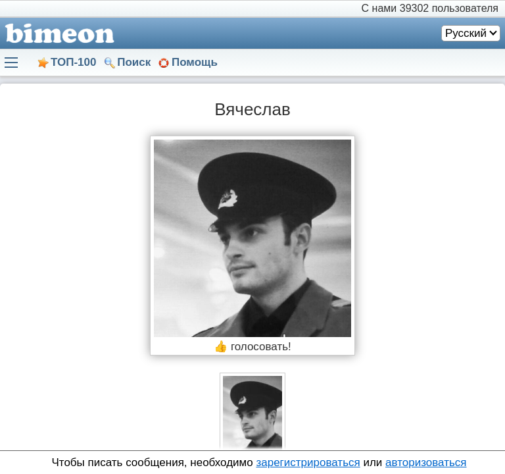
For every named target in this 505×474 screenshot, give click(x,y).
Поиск (134, 62)
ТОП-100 (73, 62)
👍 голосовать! (252, 346)
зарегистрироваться (308, 462)
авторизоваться (425, 462)
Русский (466, 33)
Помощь (195, 62)
